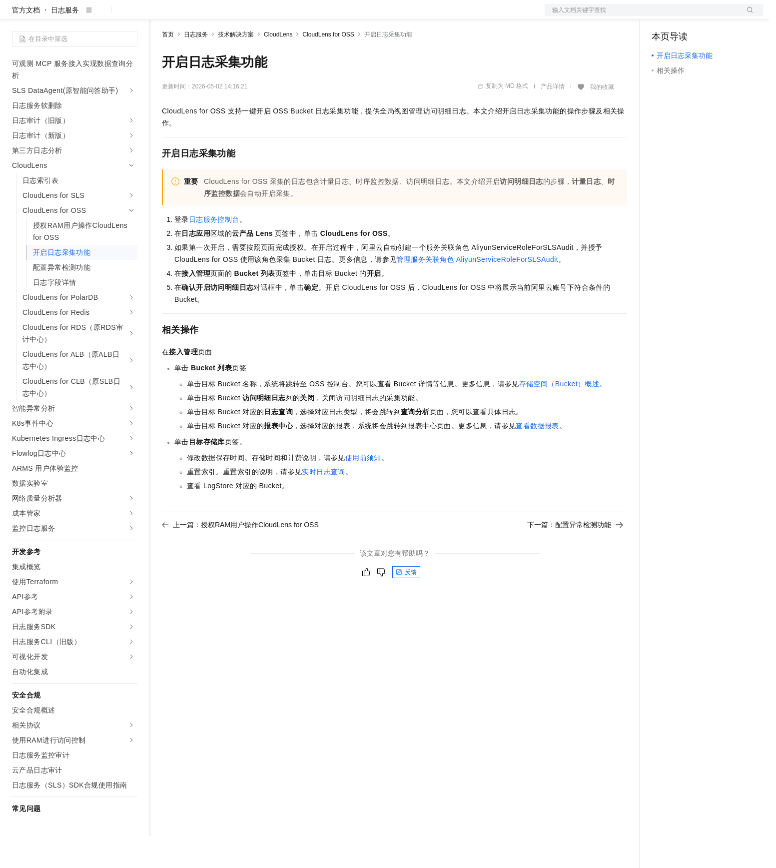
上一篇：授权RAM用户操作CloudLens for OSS (240, 557)
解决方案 (161, 16)
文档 (642, 15)
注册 (711, 15)
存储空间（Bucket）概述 (559, 416)
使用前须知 (363, 490)
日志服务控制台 (214, 251)
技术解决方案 (236, 66)
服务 (295, 16)
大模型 (102, 16)
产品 (130, 16)
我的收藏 (602, 118)
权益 (192, 16)
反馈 (406, 604)
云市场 (243, 16)
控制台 (687, 15)
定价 (216, 16)
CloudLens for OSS (328, 66)
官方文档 (26, 42)
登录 (747, 15)
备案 (663, 15)
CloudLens (278, 66)
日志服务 (65, 42)
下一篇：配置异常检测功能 (575, 557)
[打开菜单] (16, 16)
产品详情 (553, 118)
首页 (168, 66)
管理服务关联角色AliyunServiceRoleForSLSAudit (477, 291)
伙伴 (271, 16)
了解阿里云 (329, 16)
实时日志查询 (323, 504)
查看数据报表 (537, 458)
